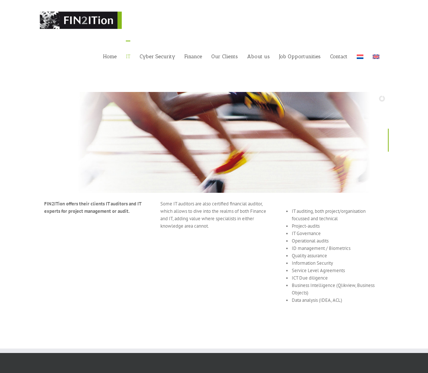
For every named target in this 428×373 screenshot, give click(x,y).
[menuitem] (360, 56)
